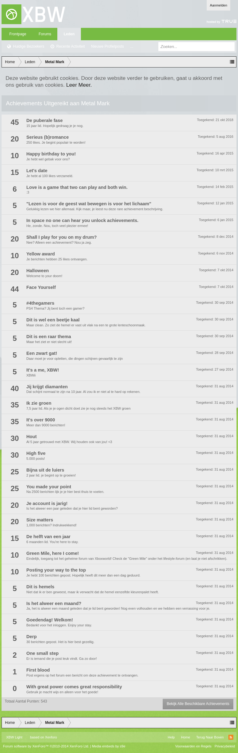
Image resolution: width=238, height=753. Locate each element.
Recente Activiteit (70, 46)
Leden (69, 34)
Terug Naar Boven (210, 737)
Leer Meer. (79, 85)
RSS (230, 737)
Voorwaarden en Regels (193, 746)
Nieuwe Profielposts (107, 46)
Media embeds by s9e (109, 746)
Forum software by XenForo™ (46, 746)
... (131, 46)
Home (185, 737)
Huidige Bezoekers (28, 46)
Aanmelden (218, 5)
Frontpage (17, 34)
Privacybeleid (225, 746)
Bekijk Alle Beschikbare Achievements (198, 704)
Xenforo (51, 737)
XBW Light (14, 737)
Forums (45, 34)
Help (171, 737)
